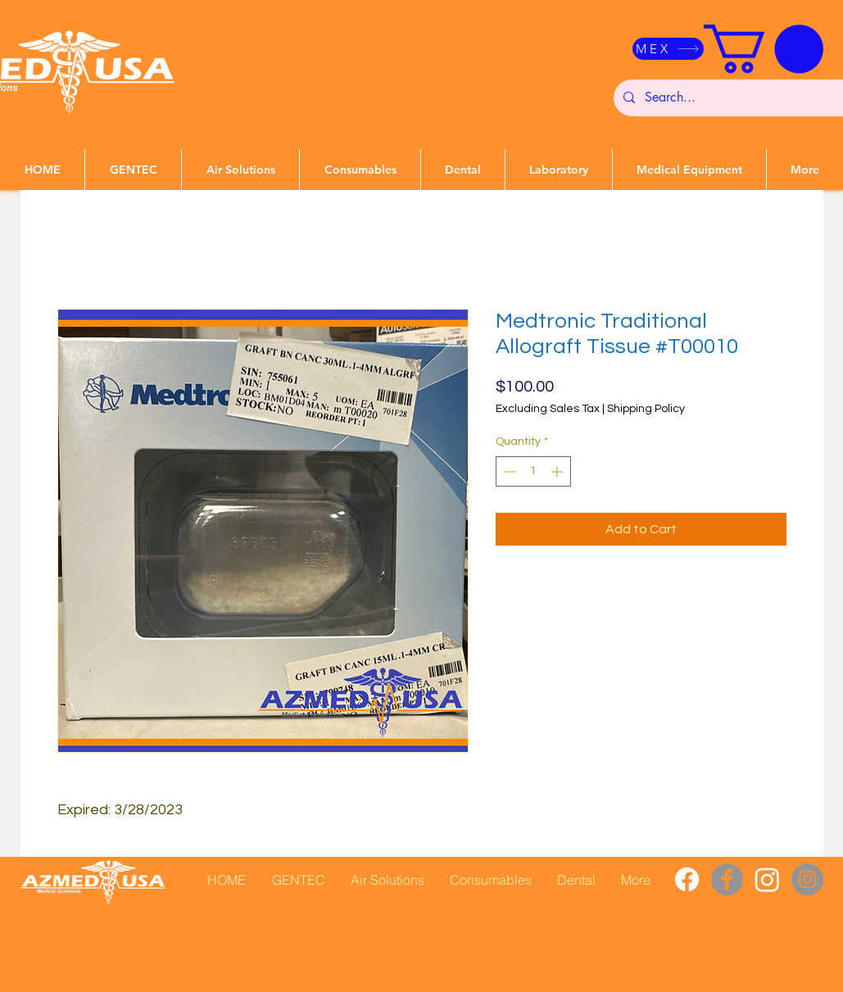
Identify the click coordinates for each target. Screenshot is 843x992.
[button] (763, 49)
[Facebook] (687, 879)
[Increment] (558, 471)
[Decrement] (508, 471)
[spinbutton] (533, 471)
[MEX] (668, 49)
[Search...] (737, 97)
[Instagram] (767, 879)
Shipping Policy (646, 408)
